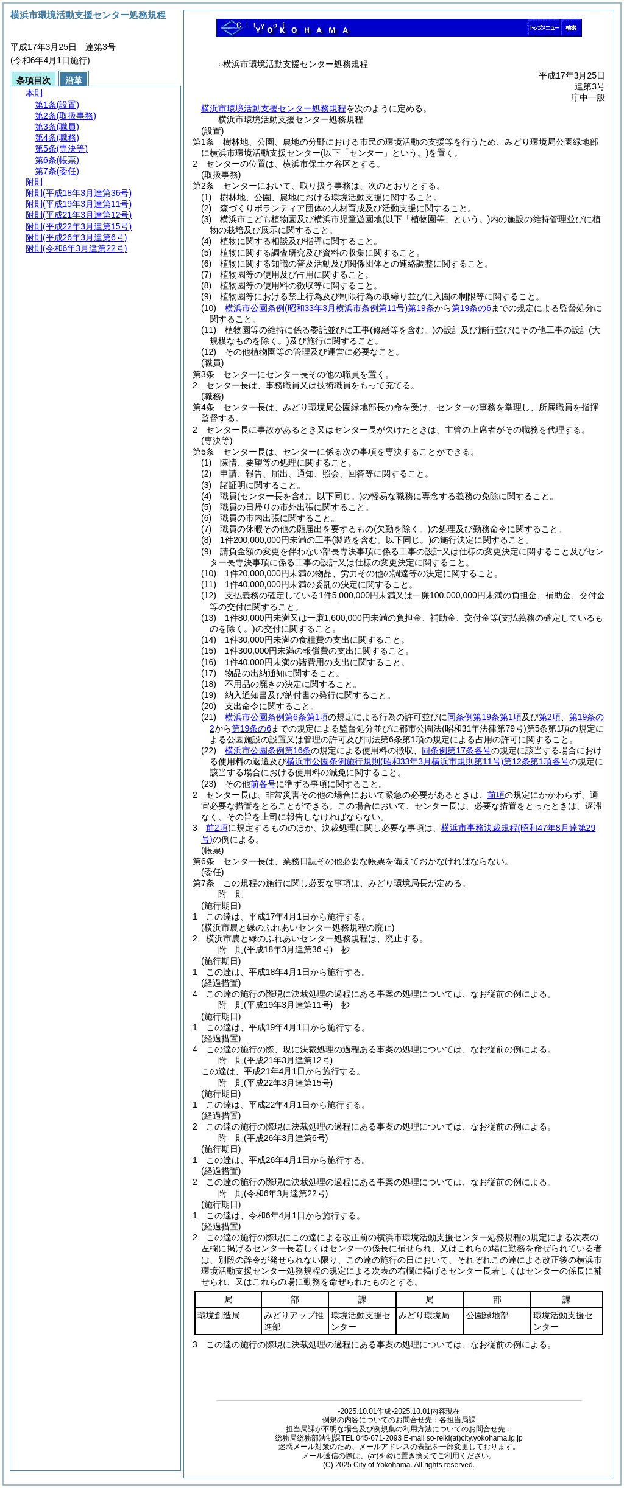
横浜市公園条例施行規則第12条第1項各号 (427, 761)
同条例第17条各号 (456, 750)
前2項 (217, 828)
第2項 (550, 717)
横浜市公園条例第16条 (268, 750)
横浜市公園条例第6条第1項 (276, 717)
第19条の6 (471, 308)
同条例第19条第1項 (484, 717)
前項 (496, 795)
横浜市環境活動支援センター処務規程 (273, 108)
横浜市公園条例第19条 (329, 308)
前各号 (263, 784)
